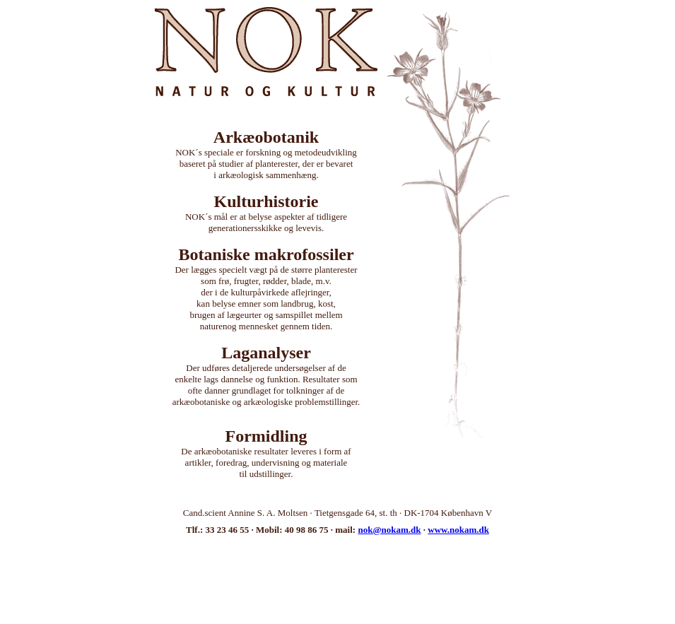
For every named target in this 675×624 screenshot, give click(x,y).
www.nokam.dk (458, 529)
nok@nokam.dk (389, 529)
